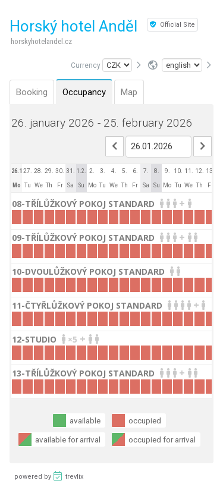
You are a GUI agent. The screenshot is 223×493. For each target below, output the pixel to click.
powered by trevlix (48, 476)
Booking (32, 92)
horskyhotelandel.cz (41, 41)
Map (129, 92)
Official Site (172, 25)
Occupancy (84, 92)
